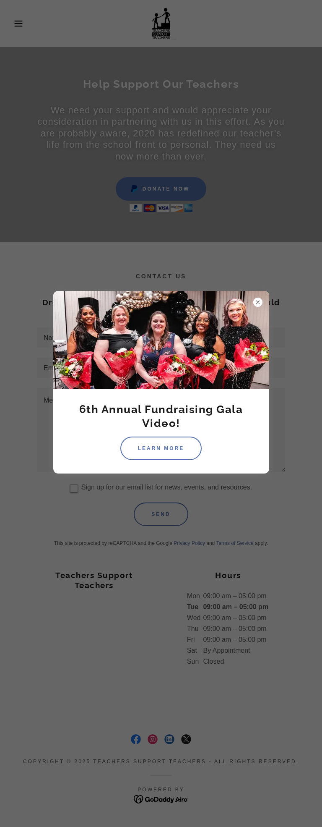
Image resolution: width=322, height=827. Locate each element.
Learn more (161, 448)
